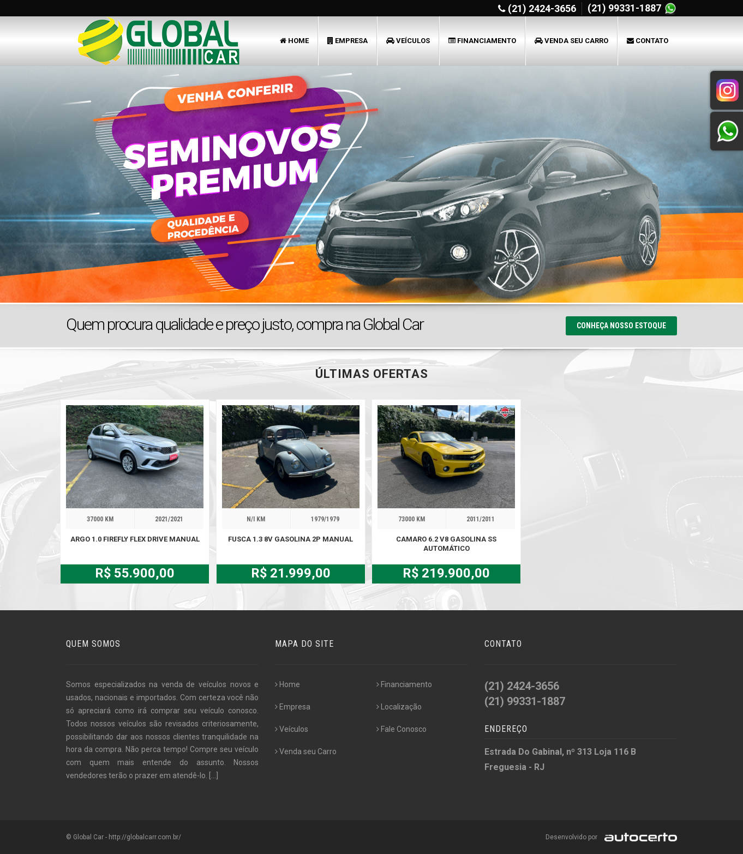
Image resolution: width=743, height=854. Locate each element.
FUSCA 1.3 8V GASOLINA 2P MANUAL (290, 539)
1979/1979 (325, 519)
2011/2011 (480, 519)
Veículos (408, 41)
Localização (399, 706)
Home (294, 41)
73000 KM (411, 519)
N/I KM (256, 519)
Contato (647, 41)
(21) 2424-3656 (542, 8)
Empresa (347, 41)
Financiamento (482, 41)
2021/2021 (169, 519)
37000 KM (100, 519)
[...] (213, 775)
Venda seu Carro (571, 41)
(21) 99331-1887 (625, 8)
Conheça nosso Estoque (621, 325)
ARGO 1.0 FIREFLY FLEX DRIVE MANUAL (135, 539)
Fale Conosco (401, 729)
